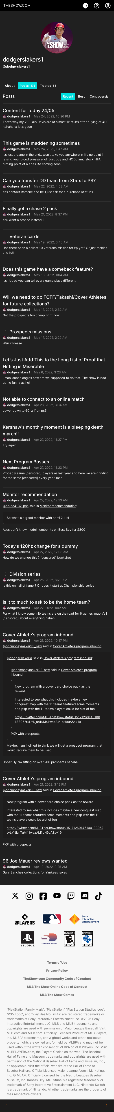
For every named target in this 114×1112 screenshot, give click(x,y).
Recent (68, 96)
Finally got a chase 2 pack (30, 208)
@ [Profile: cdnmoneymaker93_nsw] (22, 646)
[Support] (97, 5)
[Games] (86, 5)
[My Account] (108, 5)
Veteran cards (21, 236)
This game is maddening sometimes (41, 143)
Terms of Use (57, 962)
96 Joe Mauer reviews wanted (35, 861)
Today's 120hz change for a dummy (40, 546)
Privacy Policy (57, 970)
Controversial (99, 96)
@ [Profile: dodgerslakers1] (19, 658)
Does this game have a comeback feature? (48, 269)
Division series (22, 574)
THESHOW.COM (17, 5)
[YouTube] (57, 896)
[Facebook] (43, 896)
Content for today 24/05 (28, 110)
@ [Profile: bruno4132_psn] (15, 506)
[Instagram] (29, 896)
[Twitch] (71, 896)
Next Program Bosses (26, 461)
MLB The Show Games (57, 995)
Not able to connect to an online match (44, 399)
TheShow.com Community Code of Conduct (57, 978)
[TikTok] (98, 896)
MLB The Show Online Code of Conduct (57, 986)
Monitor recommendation (30, 494)
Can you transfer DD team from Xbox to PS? (49, 180)
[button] (6, 1105)
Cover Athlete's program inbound (38, 634)
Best (81, 96)
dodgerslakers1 (18, 116)
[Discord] (84, 896)
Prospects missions (27, 331)
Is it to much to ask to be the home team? (46, 602)
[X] (15, 896)
